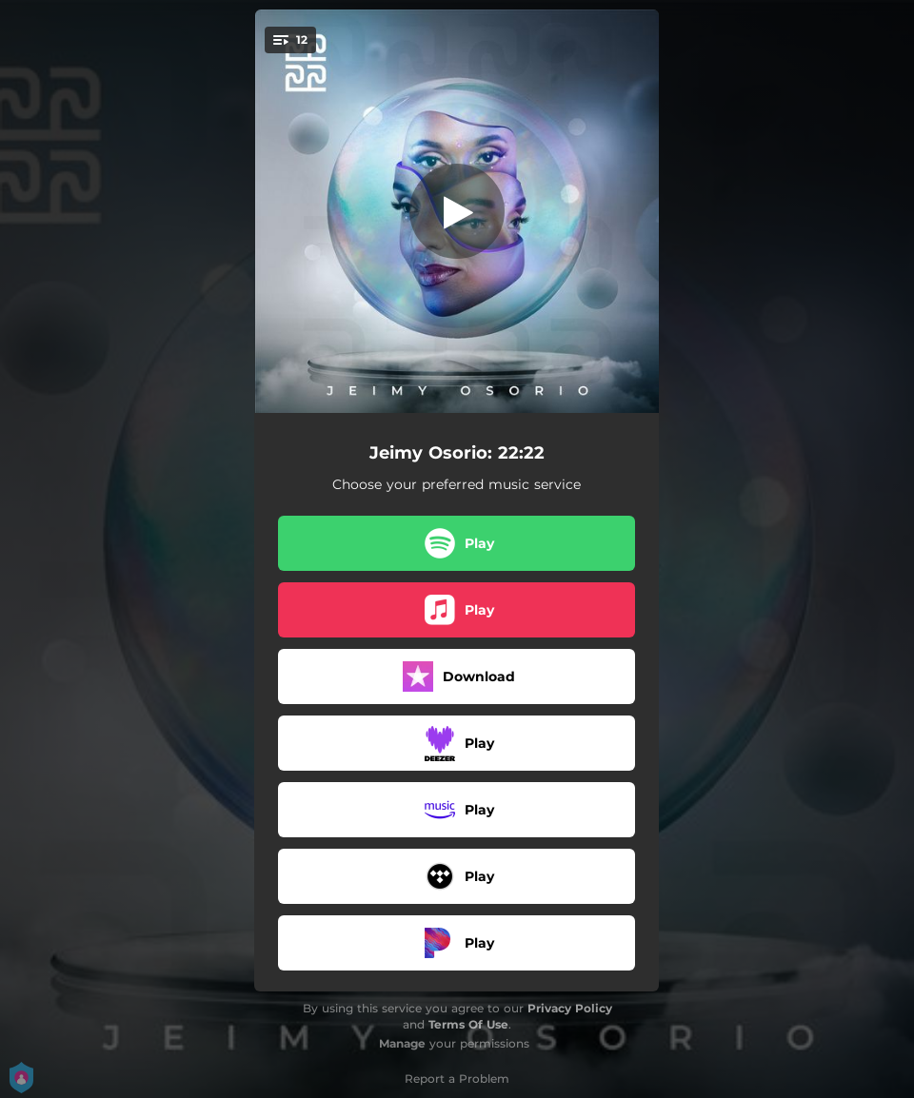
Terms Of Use (468, 1024)
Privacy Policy (569, 1008)
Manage (402, 1043)
